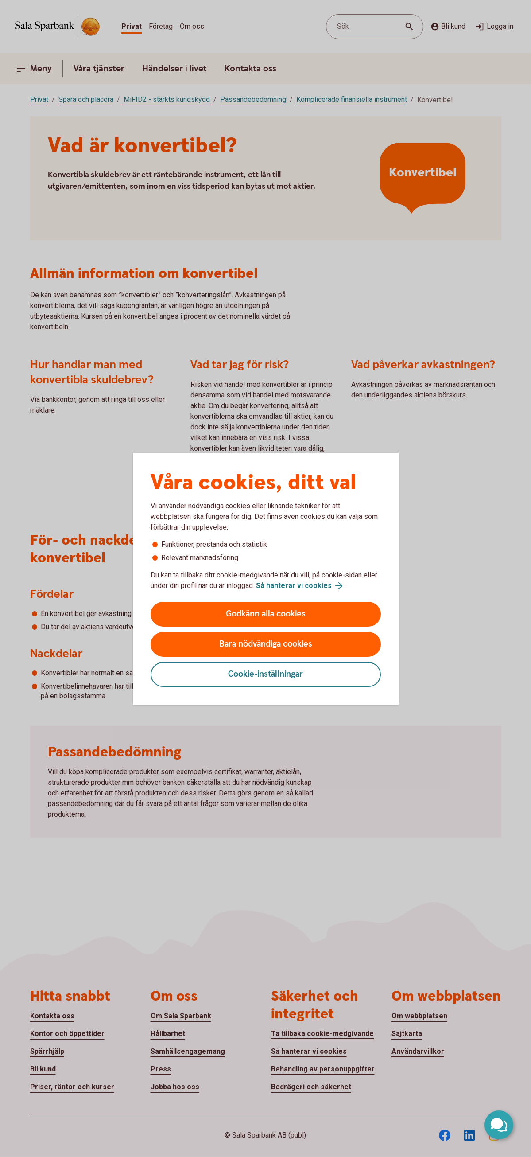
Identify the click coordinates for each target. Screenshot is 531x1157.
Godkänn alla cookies (266, 613)
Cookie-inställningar (265, 674)
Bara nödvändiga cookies (265, 644)
